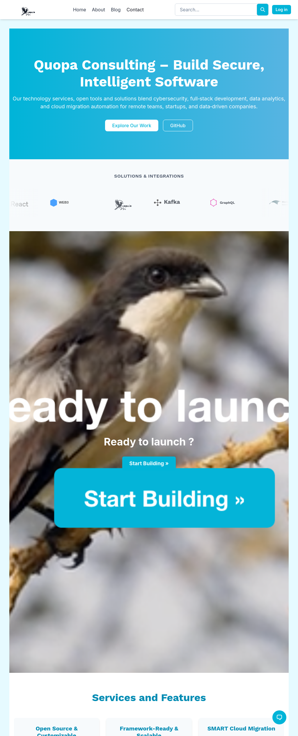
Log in (282, 9)
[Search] (262, 9)
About (98, 10)
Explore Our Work (131, 125)
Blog (116, 10)
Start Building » (148, 463)
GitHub (178, 125)
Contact (135, 10)
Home (79, 10)
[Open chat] (279, 717)
